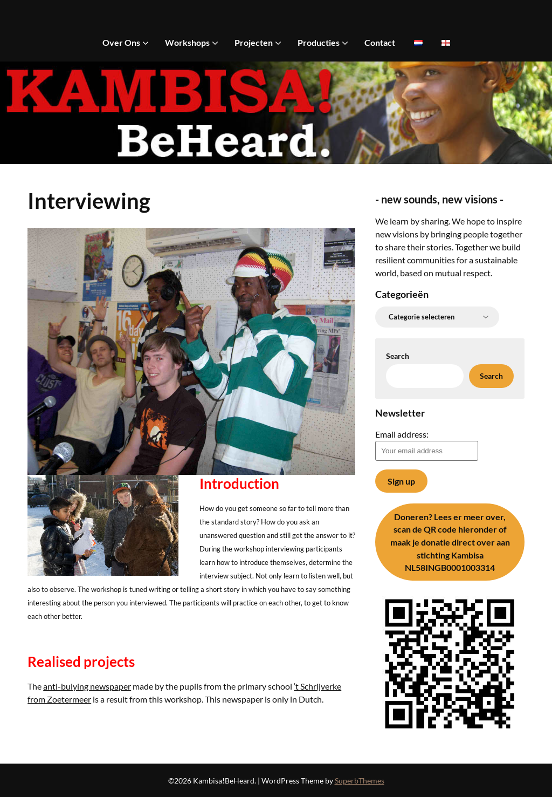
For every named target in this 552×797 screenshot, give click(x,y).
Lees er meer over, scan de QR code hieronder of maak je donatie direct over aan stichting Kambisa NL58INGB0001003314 (450, 542)
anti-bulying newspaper (87, 686)
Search (397, 355)
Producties (319, 42)
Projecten (253, 42)
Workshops (187, 42)
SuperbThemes (359, 780)
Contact (379, 42)
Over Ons (121, 42)
